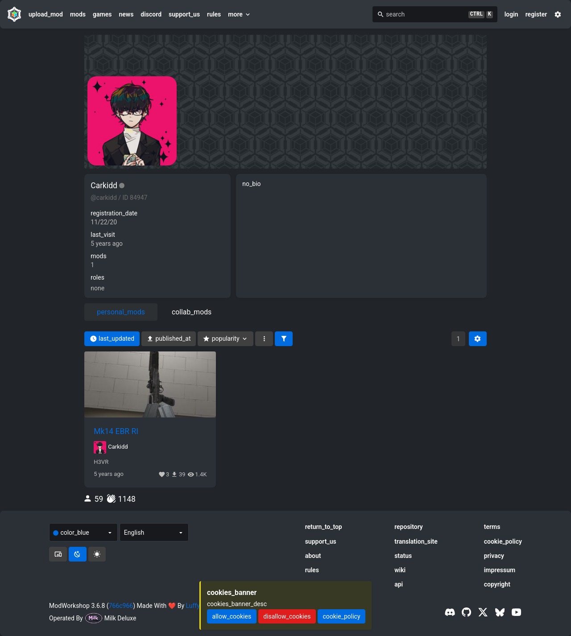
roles (97, 277)
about (313, 555)
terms (492, 526)
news (126, 14)
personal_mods (121, 312)
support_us (184, 14)
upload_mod (46, 14)
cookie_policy (503, 541)
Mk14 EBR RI (116, 431)
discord (151, 14)
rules (214, 14)
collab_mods (191, 312)
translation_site (416, 541)
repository (408, 526)
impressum (500, 570)
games (102, 14)
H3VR (101, 462)
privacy (494, 555)
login (511, 14)
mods (78, 14)
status (403, 555)
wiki (399, 570)
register (536, 14)
